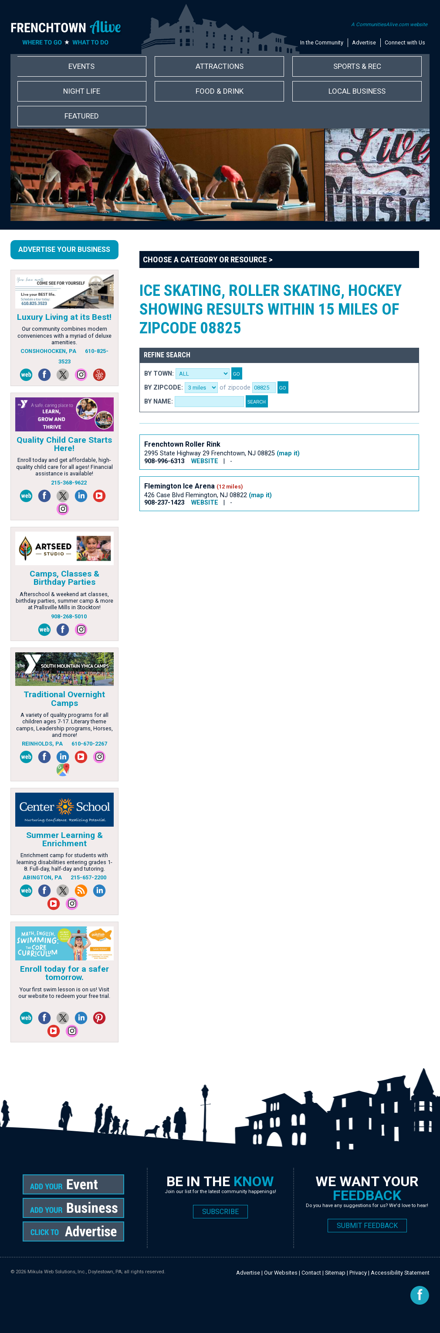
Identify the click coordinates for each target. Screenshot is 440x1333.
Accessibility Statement (400, 1272)
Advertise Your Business (64, 249)
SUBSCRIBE (220, 1212)
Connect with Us (405, 42)
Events (81, 66)
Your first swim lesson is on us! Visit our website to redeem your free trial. (64, 992)
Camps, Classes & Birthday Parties (64, 578)
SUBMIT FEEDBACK (367, 1225)
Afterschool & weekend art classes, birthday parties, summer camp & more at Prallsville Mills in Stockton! (64, 601)
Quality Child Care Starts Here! (64, 444)
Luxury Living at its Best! (64, 317)
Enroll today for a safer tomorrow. (64, 973)
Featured (81, 116)
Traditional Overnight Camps (64, 698)
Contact (311, 1272)
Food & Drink (220, 91)
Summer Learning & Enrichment (64, 839)
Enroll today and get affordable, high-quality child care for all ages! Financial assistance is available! (64, 467)
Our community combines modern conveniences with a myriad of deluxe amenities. (64, 336)
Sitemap (335, 1272)
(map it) (288, 453)
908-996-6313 (164, 461)
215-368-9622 (69, 482)
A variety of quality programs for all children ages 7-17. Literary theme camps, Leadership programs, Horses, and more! (64, 725)
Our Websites (281, 1272)
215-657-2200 (88, 877)
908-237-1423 (164, 502)
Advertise (364, 42)
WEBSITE (204, 461)
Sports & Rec (357, 66)
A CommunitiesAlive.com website (389, 24)
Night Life (81, 91)
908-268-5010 (69, 616)
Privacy (358, 1272)
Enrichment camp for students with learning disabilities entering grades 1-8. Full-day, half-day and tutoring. (64, 862)
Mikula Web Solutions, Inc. (56, 1272)
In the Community (321, 42)
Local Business (357, 91)
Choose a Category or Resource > (208, 259)
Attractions (220, 66)
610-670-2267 (89, 743)
